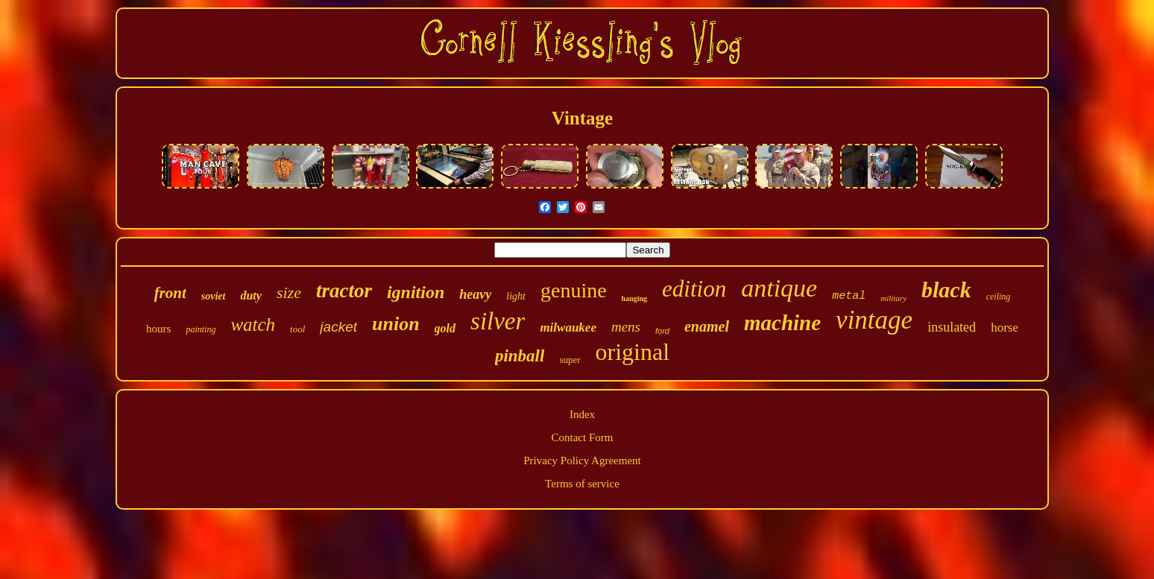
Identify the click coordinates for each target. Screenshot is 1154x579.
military (893, 298)
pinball (519, 356)
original (633, 351)
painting (200, 329)
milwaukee (568, 327)
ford (662, 330)
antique (779, 288)
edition (694, 289)
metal (849, 296)
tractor (344, 290)
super (569, 359)
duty (250, 295)
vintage (874, 320)
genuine (573, 290)
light (516, 296)
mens (625, 327)
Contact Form (583, 437)
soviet (213, 296)
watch (252, 324)
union (396, 324)
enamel (706, 326)
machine (782, 323)
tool (297, 329)
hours (158, 329)
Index (582, 414)
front (170, 293)
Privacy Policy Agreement (581, 460)
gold (445, 328)
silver (497, 321)
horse (1004, 327)
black (946, 289)
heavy (475, 294)
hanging (634, 298)
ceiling (998, 296)
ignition (415, 292)
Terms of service (582, 484)
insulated (951, 327)
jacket (338, 327)
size (289, 292)
